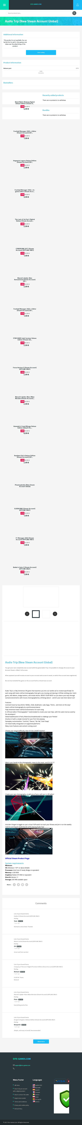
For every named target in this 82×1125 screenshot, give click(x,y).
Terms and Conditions (20, 1102)
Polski (35, 1097)
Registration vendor (20, 1098)
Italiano (36, 1095)
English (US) (37, 1085)
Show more (41, 1041)
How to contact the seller (21, 1095)
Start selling (41, 52)
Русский (36, 1088)
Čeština (36, 1102)
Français (36, 1092)
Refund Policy (18, 1109)
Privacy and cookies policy (21, 1105)
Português (37, 1099)
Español (36, 1090)
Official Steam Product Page (17, 858)
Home (17, 1085)
